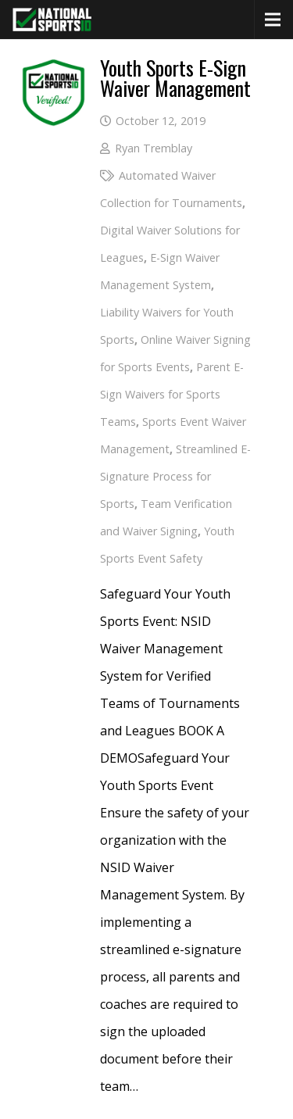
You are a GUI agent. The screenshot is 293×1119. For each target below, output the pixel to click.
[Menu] (273, 19)
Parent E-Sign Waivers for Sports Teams (172, 394)
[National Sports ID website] (52, 19)
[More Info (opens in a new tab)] (53, 71)
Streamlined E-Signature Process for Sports (175, 476)
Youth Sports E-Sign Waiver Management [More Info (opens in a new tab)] (175, 77)
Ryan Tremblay (153, 148)
